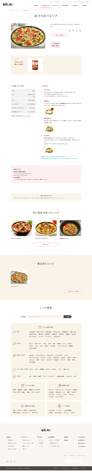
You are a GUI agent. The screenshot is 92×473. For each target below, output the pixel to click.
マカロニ (54, 372)
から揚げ (52, 394)
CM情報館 (41, 445)
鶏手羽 (68, 337)
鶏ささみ (62, 337)
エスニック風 (17, 394)
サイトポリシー (56, 470)
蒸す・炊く (49, 200)
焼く (15, 413)
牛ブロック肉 (57, 334)
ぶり (65, 346)
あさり (16, 200)
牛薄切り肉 (48, 334)
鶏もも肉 (48, 337)
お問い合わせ (57, 1)
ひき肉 (73, 337)
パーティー (62, 200)
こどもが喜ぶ (59, 415)
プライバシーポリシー (64, 470)
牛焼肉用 (32, 334)
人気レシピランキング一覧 (28, 445)
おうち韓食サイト (81, 442)
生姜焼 (75, 392)
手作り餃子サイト (82, 446)
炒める (19, 413)
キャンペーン (41, 442)
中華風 (31, 392)
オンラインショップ (67, 1)
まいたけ (50, 362)
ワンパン (66, 415)
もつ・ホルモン (33, 339)
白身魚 (59, 346)
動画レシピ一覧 (26, 448)
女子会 (51, 415)
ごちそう (73, 415)
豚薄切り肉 (65, 334)
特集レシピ (25, 451)
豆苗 (69, 362)
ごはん (33, 200)
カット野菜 (32, 365)
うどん (31, 372)
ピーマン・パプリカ (34, 360)
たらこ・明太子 (33, 351)
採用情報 (84, 5)
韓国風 (20, 392)
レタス (49, 360)
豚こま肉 (41, 337)
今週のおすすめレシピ (27, 442)
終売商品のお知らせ (54, 445)
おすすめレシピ (46, 5)
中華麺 (42, 372)
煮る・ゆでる (33, 413)
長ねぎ (63, 360)
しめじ (43, 362)
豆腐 (35, 379)
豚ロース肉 (73, 334)
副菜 (28, 394)
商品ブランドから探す (12, 451)
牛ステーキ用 (40, 334)
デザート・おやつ (36, 394)
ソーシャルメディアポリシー (74, 470)
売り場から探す (11, 448)
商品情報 (36, 5)
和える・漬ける (17, 415)
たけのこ (32, 358)
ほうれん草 (56, 360)
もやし (74, 362)
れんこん (32, 362)
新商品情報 (10, 442)
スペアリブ (68, 392)
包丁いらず (35, 415)
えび (20, 200)
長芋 (38, 362)
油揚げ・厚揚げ (61, 379)
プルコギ (59, 397)
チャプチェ (52, 397)
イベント (40, 448)
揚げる (25, 413)
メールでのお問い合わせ (55, 448)
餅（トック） (66, 372)
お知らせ (51, 1)
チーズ (45, 379)
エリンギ (63, 362)
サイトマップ (84, 470)
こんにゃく (69, 379)
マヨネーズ (52, 379)
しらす (31, 348)
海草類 (71, 348)
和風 (15, 392)
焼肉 (23, 394)
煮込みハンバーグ (60, 394)
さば (50, 346)
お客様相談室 (65, 5)
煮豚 (69, 394)
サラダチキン (57, 339)
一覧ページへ (46, 247)
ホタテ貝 (53, 348)
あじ (45, 346)
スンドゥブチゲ (59, 399)
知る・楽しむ (56, 5)
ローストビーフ (59, 392)
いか (37, 348)
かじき (69, 346)
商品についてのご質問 (54, 442)
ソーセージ (49, 339)
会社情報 (75, 5)
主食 (42, 200)
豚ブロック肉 (33, 337)
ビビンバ (72, 397)
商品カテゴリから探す (12, 445)
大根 (75, 360)
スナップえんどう (41, 358)
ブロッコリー (50, 358)
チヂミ (65, 397)
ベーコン (42, 339)
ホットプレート (55, 200)
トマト (29, 200)
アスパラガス (24, 200)
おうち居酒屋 (68, 413)
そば (37, 372)
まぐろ (31, 346)
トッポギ (51, 399)
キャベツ (43, 360)
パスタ (48, 372)
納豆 (40, 379)
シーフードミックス (62, 348)
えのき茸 (56, 362)
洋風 (45, 200)
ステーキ (52, 392)
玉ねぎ (69, 360)
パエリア (38, 200)
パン (60, 372)
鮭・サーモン (38, 346)
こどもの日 (52, 413)
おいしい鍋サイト (82, 449)
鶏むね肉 (55, 337)
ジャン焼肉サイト (81, 439)
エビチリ (74, 394)
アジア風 (38, 392)
